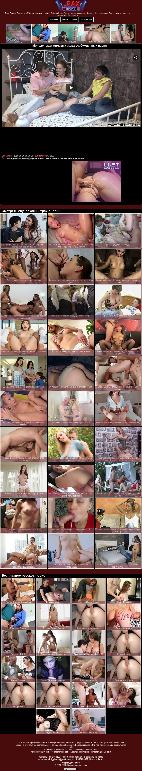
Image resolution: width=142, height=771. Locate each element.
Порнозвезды (86, 19)
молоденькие (14, 158)
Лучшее (65, 19)
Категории (54, 19)
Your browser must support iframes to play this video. (71, 101)
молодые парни (76, 158)
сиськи (63, 158)
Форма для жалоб (71, 763)
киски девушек (29, 158)
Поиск (74, 19)
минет (41, 158)
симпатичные (52, 158)
